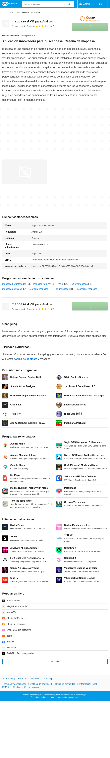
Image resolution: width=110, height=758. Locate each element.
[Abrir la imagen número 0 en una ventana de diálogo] (24, 171)
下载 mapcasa (61, 289)
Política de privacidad (64, 684)
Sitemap (48, 678)
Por (18, 26)
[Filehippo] (10, 4)
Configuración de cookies (26, 687)
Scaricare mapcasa (38, 289)
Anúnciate (35, 678)
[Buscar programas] (69, 4)
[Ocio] (18, 13)
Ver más (55, 661)
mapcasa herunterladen (14, 284)
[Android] (10, 13)
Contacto (21, 678)
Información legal (88, 684)
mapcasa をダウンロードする (48, 284)
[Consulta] (48, 4)
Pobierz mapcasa (79, 284)
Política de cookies (39, 684)
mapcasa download (12, 289)
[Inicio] (3, 12)
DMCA (5, 687)
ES (102, 4)
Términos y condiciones (14, 684)
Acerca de (7, 678)
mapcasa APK (32, 21)
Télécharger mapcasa (86, 289)
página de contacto (25, 359)
